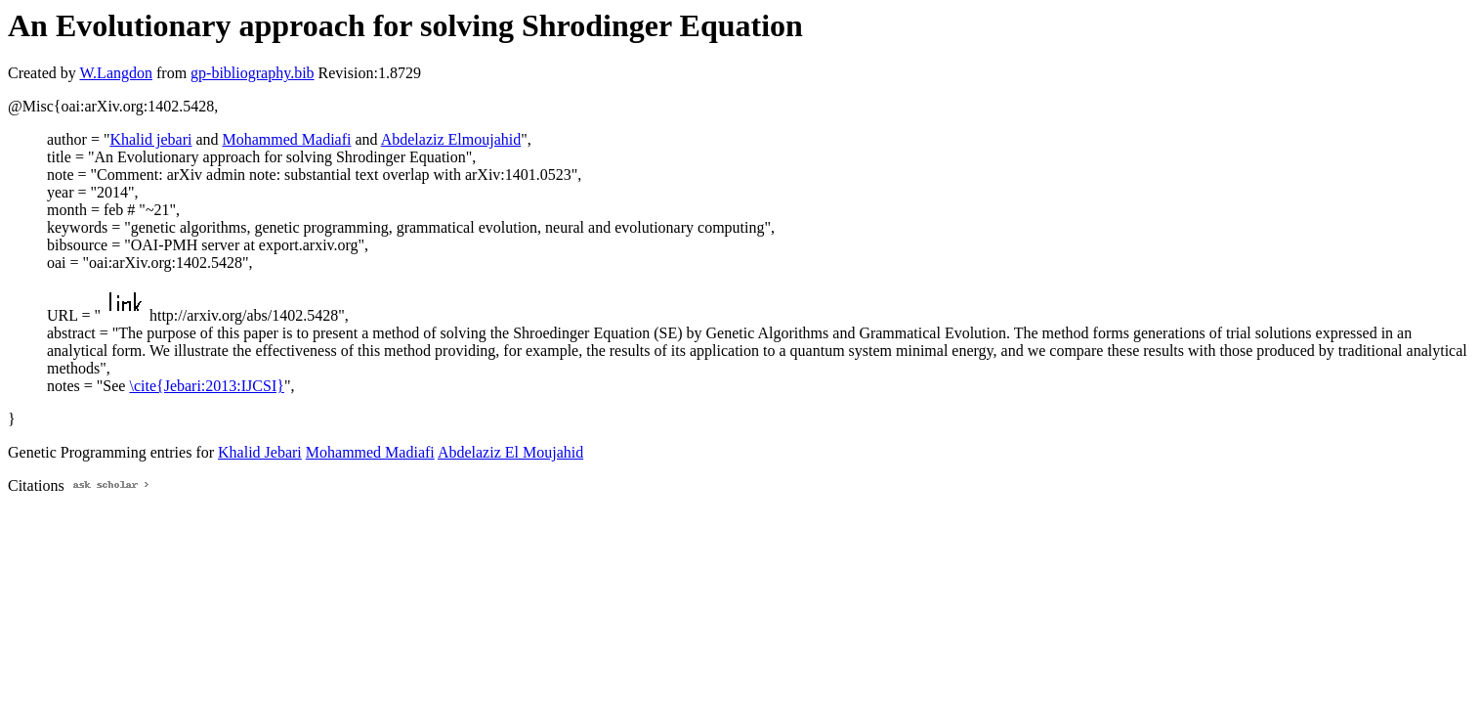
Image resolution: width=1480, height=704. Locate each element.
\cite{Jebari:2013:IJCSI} (206, 385)
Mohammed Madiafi (287, 139)
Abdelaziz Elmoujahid (451, 139)
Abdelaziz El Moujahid (510, 452)
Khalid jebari (150, 139)
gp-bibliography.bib (252, 73)
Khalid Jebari (260, 452)
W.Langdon (115, 73)
